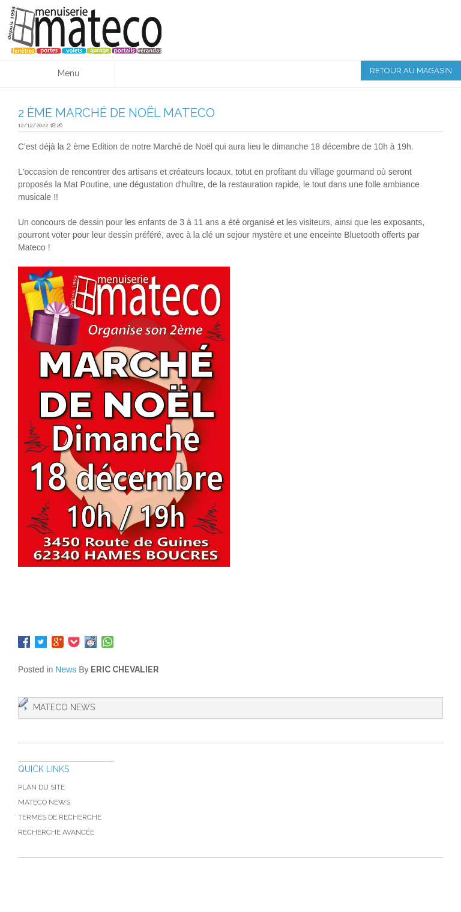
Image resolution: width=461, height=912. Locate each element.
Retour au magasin (411, 70)
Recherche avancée (56, 832)
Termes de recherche (59, 817)
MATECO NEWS (44, 802)
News (65, 669)
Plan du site (41, 787)
